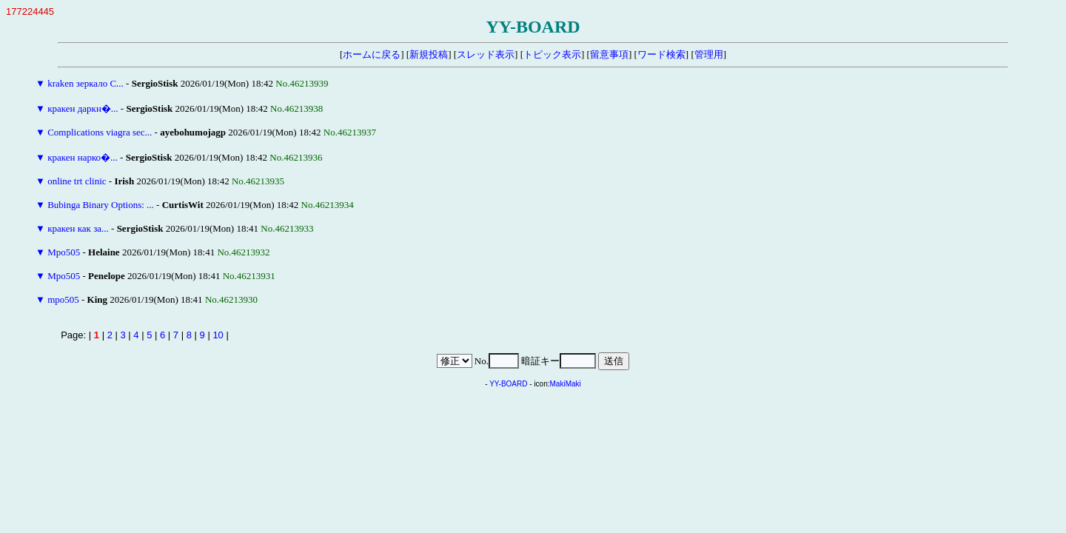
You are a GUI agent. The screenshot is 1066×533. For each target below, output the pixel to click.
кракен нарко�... (82, 157)
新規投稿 (428, 54)
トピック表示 (552, 54)
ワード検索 (661, 54)
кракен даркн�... (82, 108)
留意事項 (609, 54)
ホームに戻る (371, 54)
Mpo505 (63, 252)
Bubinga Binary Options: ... (100, 204)
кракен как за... (78, 228)
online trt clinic (76, 181)
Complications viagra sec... (99, 132)
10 (217, 335)
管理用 (708, 54)
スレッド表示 (485, 54)
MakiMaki (565, 384)
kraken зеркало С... (85, 83)
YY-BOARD (508, 384)
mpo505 (63, 299)
